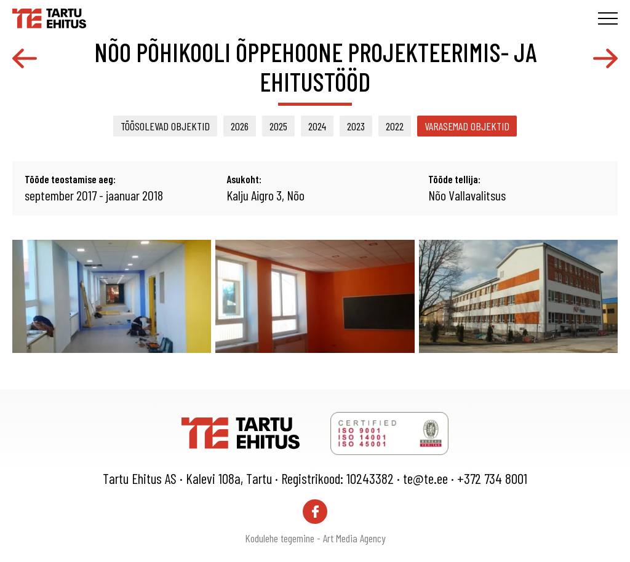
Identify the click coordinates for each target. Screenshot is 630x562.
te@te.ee (425, 478)
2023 (356, 126)
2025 (278, 126)
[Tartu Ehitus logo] (49, 16)
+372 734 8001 (492, 478)
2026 (240, 126)
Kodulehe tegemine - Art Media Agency (315, 538)
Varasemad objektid (467, 126)
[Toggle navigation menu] (608, 18)
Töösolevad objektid (165, 126)
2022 (395, 126)
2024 (317, 126)
